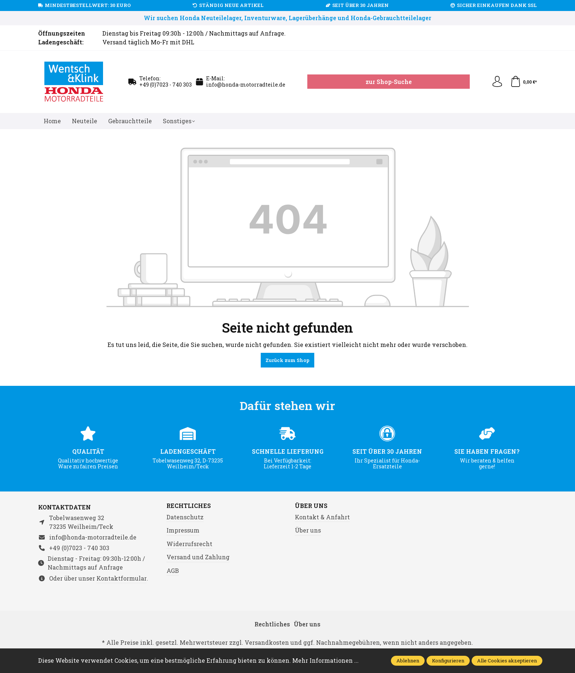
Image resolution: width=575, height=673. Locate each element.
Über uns (311, 506)
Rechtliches (188, 506)
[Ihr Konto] (497, 82)
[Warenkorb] (523, 82)
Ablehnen (407, 660)
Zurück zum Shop (287, 360)
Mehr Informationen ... (325, 660)
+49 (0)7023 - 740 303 (165, 84)
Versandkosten (267, 642)
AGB (172, 570)
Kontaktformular (121, 578)
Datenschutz (185, 517)
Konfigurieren (448, 660)
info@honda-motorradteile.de (245, 84)
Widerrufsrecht (189, 544)
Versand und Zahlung (198, 557)
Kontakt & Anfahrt (322, 517)
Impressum (182, 530)
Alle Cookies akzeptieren (507, 660)
